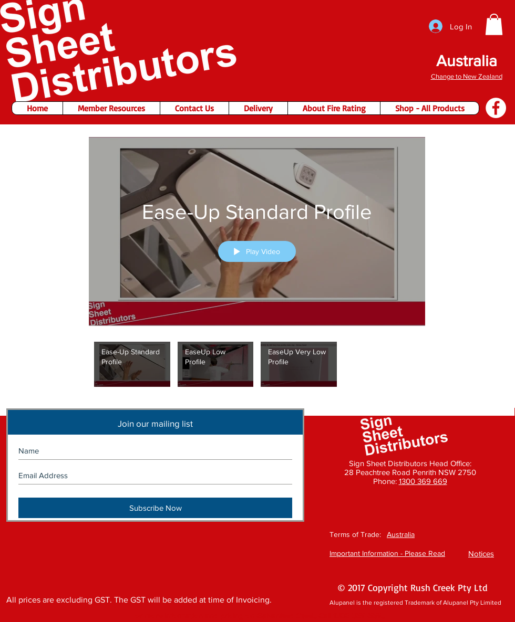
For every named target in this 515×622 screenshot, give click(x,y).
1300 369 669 (423, 481)
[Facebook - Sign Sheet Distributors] (496, 108)
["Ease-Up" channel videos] (257, 367)
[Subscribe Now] (155, 508)
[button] (494, 24)
